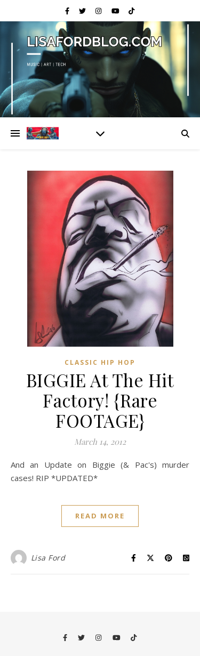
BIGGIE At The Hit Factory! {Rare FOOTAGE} (100, 400)
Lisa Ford (48, 558)
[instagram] (99, 10)
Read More (100, 516)
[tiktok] (131, 10)
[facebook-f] (68, 10)
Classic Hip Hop (100, 362)
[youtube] (116, 10)
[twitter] (83, 10)
